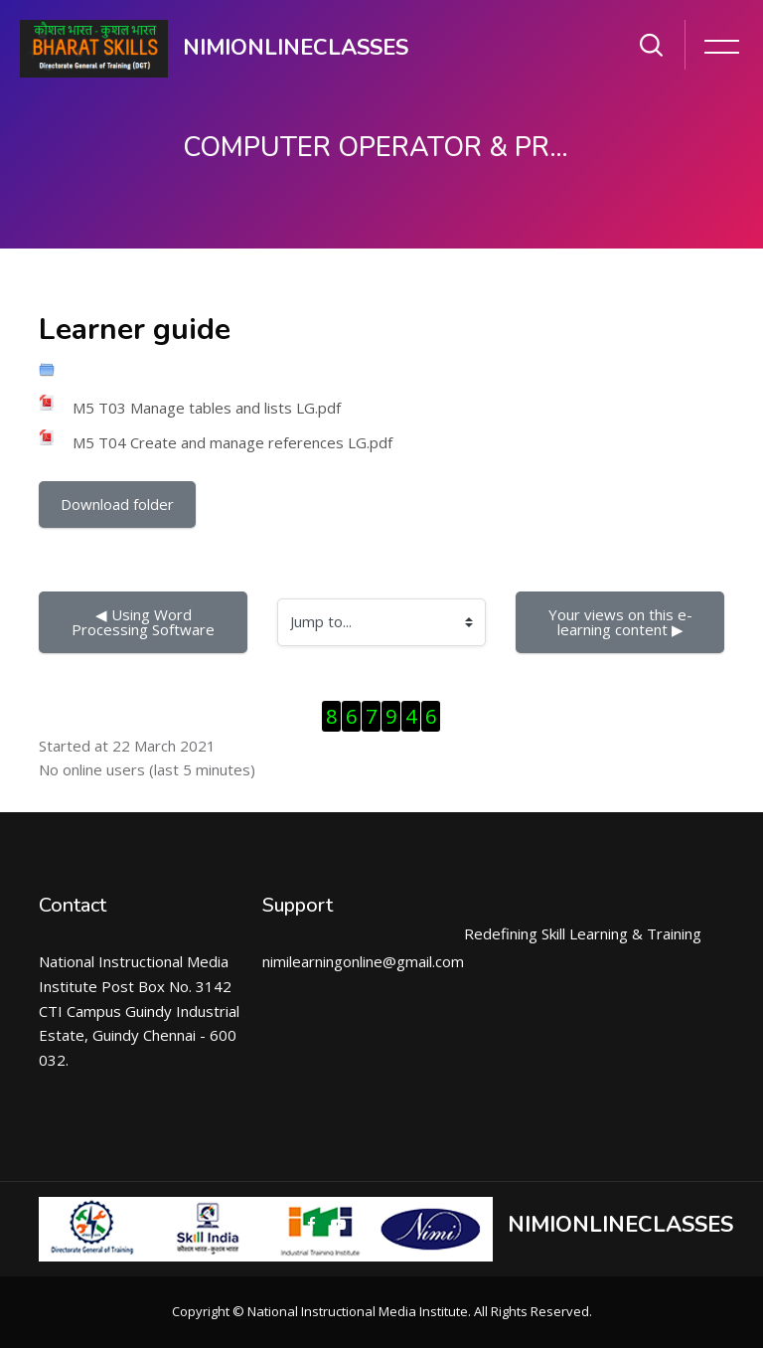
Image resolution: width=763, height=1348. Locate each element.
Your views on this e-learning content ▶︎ (620, 621)
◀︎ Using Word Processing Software (143, 621)
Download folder (117, 504)
